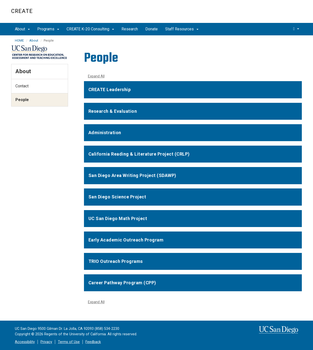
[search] (296, 28)
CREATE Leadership (109, 89)
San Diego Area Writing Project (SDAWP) (132, 175)
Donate (151, 29)
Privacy (46, 342)
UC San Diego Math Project (117, 218)
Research (129, 29)
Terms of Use (69, 342)
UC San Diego (273, 14)
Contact (22, 86)
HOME (19, 40)
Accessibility (25, 342)
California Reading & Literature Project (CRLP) (139, 154)
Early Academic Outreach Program (126, 239)
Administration (104, 132)
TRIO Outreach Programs (115, 261)
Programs (48, 29)
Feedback (93, 342)
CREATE (22, 11)
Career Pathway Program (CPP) (122, 282)
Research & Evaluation (112, 111)
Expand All (96, 76)
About (22, 29)
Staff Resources (181, 29)
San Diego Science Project (117, 196)
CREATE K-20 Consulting (90, 29)
